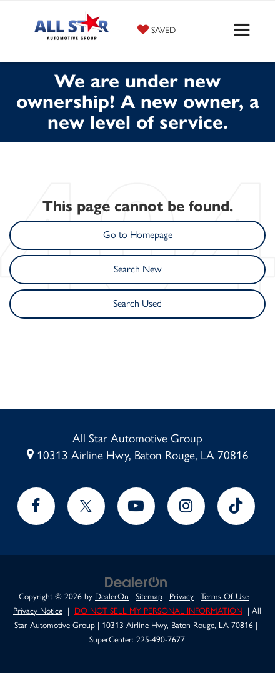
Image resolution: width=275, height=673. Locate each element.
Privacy (181, 596)
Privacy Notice (37, 611)
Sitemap (149, 596)
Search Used (137, 303)
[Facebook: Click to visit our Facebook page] (36, 506)
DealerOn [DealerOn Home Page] (112, 596)
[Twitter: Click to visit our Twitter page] (86, 506)
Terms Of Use (225, 596)
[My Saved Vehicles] (157, 29)
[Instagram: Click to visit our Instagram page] (186, 506)
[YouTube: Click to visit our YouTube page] (136, 506)
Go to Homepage (137, 235)
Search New (137, 269)
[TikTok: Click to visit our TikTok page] (236, 506)
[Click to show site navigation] (242, 31)
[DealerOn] (136, 581)
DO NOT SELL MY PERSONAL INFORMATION (158, 611)
